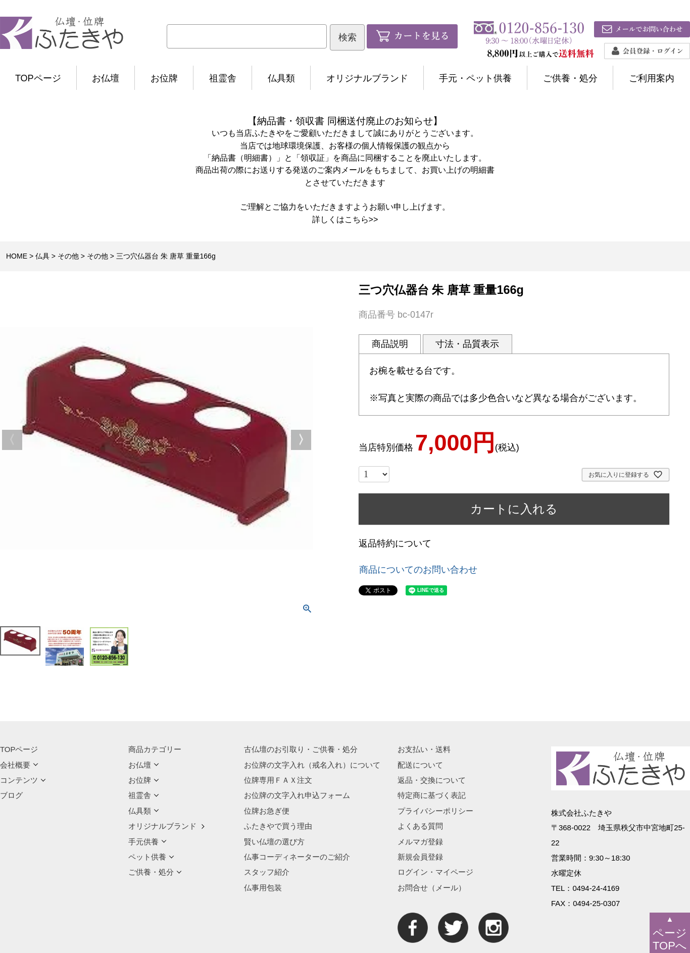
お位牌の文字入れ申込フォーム (297, 795)
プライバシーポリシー (435, 811)
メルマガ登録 (420, 841)
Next (301, 440)
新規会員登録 (420, 856)
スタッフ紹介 (266, 872)
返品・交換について (432, 780)
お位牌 (164, 78)
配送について (420, 765)
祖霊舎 (222, 78)
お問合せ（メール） (432, 887)
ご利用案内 (651, 78)
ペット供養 (151, 856)
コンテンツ (23, 780)
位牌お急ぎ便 (266, 811)
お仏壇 (105, 78)
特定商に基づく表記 (432, 795)
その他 (68, 256)
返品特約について (395, 543)
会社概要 (19, 765)
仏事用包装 (263, 887)
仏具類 (281, 78)
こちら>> (361, 219)
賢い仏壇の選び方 (274, 841)
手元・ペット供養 (475, 78)
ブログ (11, 795)
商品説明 (390, 344)
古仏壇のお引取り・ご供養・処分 (301, 749)
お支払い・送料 (424, 749)
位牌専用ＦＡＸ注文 (278, 780)
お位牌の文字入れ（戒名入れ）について (312, 765)
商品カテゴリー (154, 749)
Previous (12, 440)
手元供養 (147, 841)
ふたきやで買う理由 (278, 826)
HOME (16, 256)
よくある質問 (420, 826)
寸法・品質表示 (467, 344)
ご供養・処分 (570, 78)
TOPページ (38, 78)
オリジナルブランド (367, 78)
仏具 (42, 256)
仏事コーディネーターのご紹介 (297, 856)
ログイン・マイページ (435, 872)
